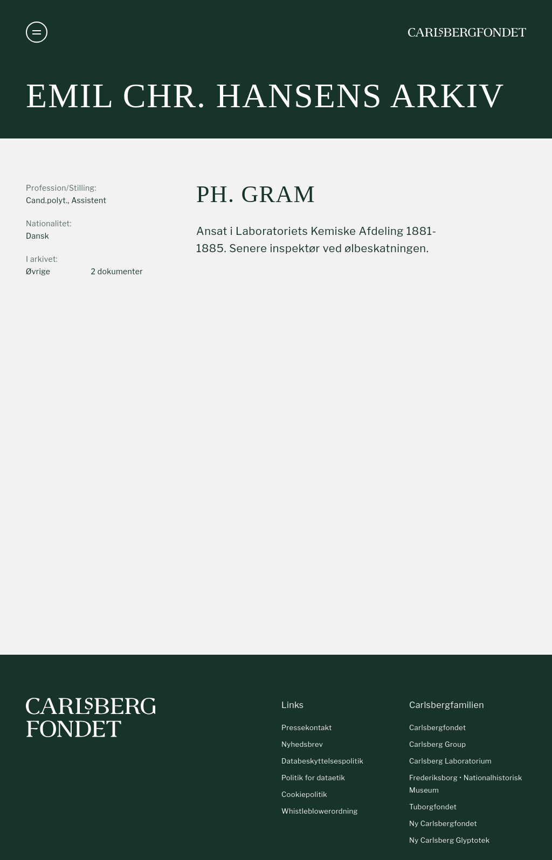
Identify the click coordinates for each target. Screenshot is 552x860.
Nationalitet (48, 223)
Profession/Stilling (60, 187)
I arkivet (41, 258)
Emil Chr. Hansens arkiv (265, 96)
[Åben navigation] (36, 32)
